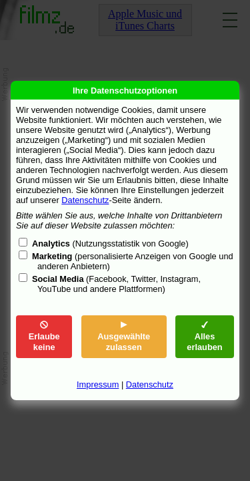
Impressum (98, 384)
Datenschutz (85, 200)
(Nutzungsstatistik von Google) (110, 243)
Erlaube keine (44, 336)
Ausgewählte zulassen (123, 336)
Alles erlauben (204, 336)
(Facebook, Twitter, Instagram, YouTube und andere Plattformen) (116, 284)
